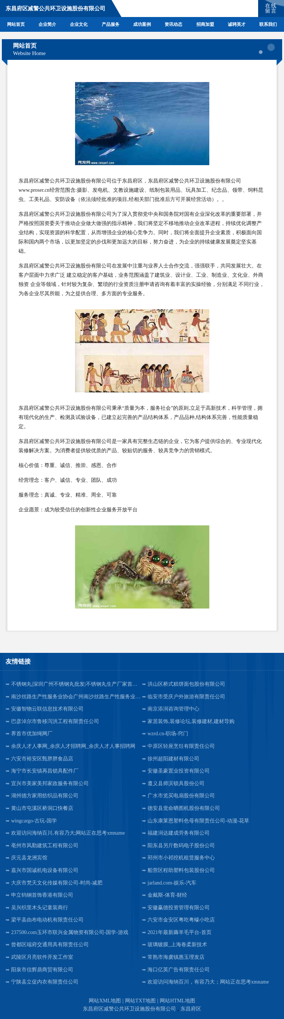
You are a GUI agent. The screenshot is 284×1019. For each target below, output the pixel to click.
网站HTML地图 (177, 1000)
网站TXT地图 (140, 1000)
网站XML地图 (105, 1000)
